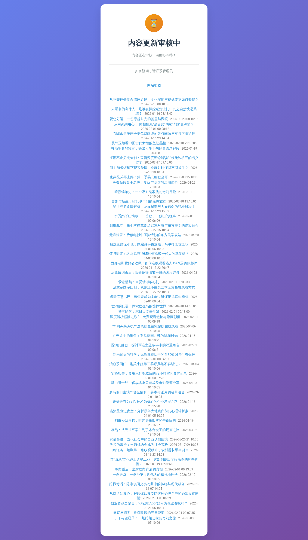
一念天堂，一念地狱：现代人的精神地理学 (145, 475)
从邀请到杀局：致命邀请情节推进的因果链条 (145, 273)
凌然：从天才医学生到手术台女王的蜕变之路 (145, 430)
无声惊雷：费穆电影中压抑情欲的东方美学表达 (145, 235)
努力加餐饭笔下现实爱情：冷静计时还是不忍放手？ (149, 168)
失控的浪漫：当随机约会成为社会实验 (139, 445)
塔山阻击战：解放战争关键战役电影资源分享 (145, 383)
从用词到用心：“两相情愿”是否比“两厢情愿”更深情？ (154, 124)
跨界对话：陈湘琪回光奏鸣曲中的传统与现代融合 (147, 484)
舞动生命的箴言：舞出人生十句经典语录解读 (145, 148)
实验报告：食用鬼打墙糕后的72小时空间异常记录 (149, 373)
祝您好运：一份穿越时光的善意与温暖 (139, 119)
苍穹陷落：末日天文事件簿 (138, 311)
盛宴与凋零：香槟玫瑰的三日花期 (138, 513)
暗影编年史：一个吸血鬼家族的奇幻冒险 (145, 192)
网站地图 (154, 85)
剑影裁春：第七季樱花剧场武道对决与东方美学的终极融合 (154, 225)
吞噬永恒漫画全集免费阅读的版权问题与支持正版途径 (154, 134)
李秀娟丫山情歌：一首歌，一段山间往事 (145, 216)
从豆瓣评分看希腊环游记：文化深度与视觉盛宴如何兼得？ (154, 100)
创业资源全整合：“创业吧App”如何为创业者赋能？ (149, 503)
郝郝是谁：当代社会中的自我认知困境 (139, 439)
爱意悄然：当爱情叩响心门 (138, 282)
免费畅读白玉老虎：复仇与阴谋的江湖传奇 (145, 182)
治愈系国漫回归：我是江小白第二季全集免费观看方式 (154, 287)
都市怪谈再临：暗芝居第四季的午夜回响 (145, 420)
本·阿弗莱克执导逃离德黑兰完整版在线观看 (145, 326)
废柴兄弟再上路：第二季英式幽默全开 (139, 177)
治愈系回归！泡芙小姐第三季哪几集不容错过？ (145, 364)
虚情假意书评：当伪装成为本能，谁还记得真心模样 (149, 297)
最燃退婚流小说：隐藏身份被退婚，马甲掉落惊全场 (149, 244)
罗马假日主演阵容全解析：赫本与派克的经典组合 (147, 392)
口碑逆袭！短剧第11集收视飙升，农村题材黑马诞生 (149, 450)
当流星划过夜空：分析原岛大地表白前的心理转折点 (149, 411)
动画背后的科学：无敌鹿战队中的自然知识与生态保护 (154, 355)
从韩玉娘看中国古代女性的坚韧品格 (138, 143)
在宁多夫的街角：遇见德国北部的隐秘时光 (145, 336)
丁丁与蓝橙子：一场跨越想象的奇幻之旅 (145, 518)
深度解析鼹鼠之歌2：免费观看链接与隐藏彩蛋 (145, 317)
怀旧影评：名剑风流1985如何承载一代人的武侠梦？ (149, 254)
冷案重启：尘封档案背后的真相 (139, 469)
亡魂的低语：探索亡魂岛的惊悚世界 (138, 306)
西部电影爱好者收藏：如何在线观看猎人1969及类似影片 (154, 263)
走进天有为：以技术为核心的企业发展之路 (145, 402)
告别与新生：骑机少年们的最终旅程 (138, 201)
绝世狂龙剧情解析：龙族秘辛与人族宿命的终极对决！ (154, 207)
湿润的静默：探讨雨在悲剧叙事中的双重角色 (145, 345)
